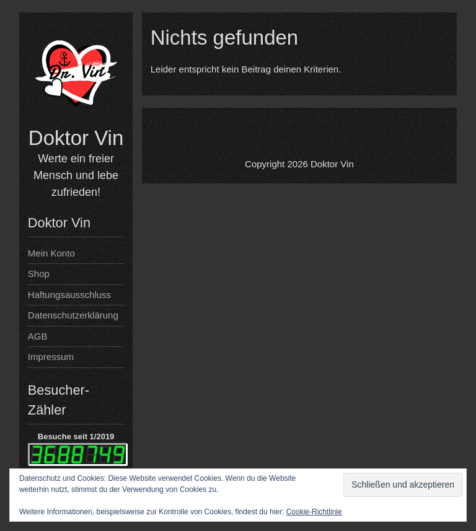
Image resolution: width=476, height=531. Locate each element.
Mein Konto (51, 253)
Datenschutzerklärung (73, 315)
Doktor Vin (76, 137)
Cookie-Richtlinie (314, 511)
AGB (38, 336)
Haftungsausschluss (69, 294)
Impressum (51, 356)
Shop (39, 273)
